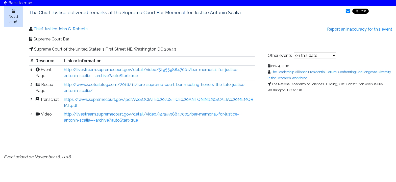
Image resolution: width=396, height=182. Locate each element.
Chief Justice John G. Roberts (61, 29)
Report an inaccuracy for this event (359, 29)
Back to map (18, 3)
